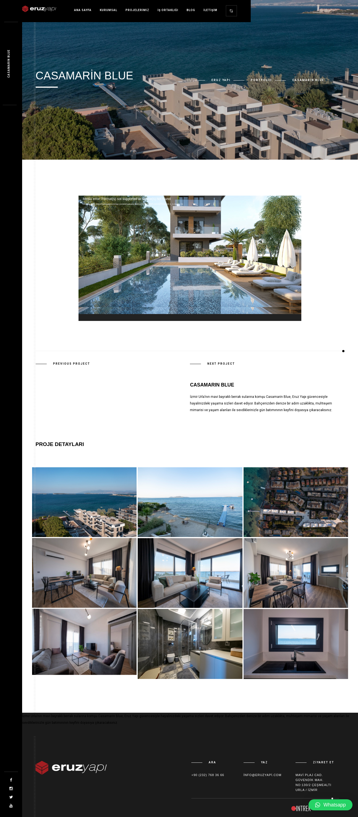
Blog (191, 10)
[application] (190, 258)
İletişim (210, 10)
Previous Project (71, 363)
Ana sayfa (83, 10)
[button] (330, 804)
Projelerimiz (137, 10)
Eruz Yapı (221, 80)
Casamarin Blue (8, 64)
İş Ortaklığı (168, 10)
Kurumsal (108, 10)
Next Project (221, 363)
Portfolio (261, 80)
